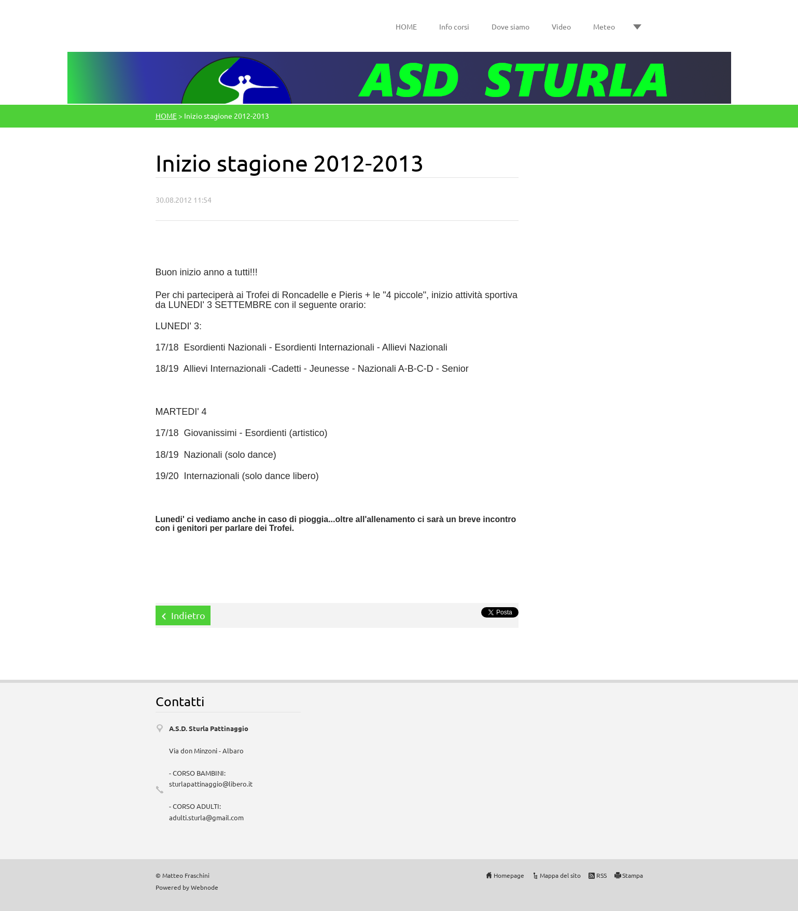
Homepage (509, 875)
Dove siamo (510, 26)
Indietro (188, 615)
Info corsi (454, 26)
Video (561, 26)
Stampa (632, 875)
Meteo (604, 26)
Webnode (204, 887)
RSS (601, 875)
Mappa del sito (560, 875)
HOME (406, 26)
